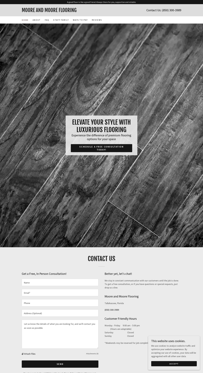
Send (60, 364)
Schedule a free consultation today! (101, 148)
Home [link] (25, 20)
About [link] (37, 20)
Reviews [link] (97, 20)
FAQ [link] (47, 20)
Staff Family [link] (61, 20)
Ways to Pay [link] (80, 20)
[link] (62, 11)
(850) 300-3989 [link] (171, 10)
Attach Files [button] (29, 353)
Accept (174, 363)
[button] (23, 353)
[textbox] (60, 282)
